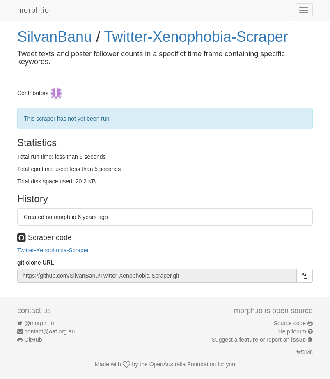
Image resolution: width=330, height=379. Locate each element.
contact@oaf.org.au (50, 331)
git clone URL (35, 262)
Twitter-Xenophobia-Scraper (196, 36)
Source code (290, 323)
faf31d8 (304, 352)
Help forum (292, 331)
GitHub (33, 339)
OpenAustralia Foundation (182, 364)
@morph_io (39, 323)
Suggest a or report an (259, 339)
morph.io (33, 10)
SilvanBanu (54, 36)
